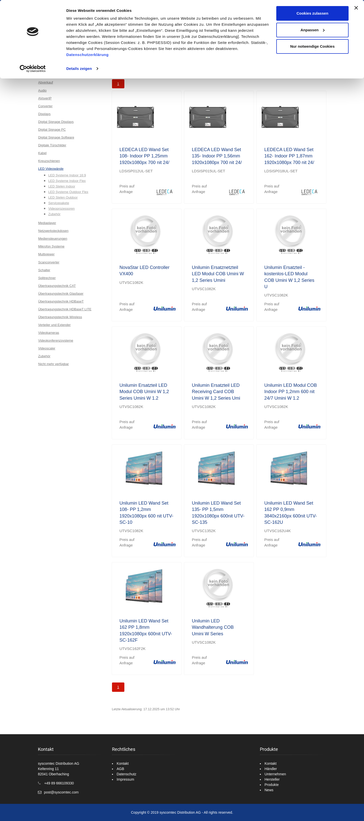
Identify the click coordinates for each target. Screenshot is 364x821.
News (269, 790)
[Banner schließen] (356, 8)
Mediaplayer (47, 223)
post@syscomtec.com (61, 792)
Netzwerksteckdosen (53, 231)
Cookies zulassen (312, 13)
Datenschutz (126, 774)
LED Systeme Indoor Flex (67, 181)
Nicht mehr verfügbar (53, 364)
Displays (44, 114)
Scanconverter (48, 262)
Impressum (125, 779)
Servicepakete (58, 203)
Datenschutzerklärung (87, 54)
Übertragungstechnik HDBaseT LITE (65, 309)
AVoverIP (45, 98)
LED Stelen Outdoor (63, 197)
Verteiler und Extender (54, 325)
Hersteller (272, 779)
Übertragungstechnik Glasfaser (60, 293)
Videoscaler (46, 348)
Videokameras (48, 333)
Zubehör (54, 214)
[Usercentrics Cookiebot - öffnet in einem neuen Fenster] (33, 68)
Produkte (272, 785)
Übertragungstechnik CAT (57, 286)
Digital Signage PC (52, 129)
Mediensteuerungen (52, 238)
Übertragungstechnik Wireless (60, 317)
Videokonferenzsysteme (55, 340)
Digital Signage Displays (56, 122)
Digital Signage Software (56, 137)
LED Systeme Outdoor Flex (68, 192)
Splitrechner (47, 278)
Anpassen (313, 30)
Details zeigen (79, 68)
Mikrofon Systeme (51, 246)
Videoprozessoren (61, 208)
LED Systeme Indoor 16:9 (67, 175)
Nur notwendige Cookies (312, 46)
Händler (271, 769)
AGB (120, 769)
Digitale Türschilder (52, 145)
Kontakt (123, 763)
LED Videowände (50, 169)
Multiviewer (46, 254)
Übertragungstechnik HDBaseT (61, 301)
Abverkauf (45, 82)
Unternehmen (275, 774)
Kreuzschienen (49, 161)
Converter (45, 106)
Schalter (44, 270)
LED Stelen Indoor (61, 186)
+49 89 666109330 (59, 783)
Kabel (42, 153)
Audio (42, 90)
